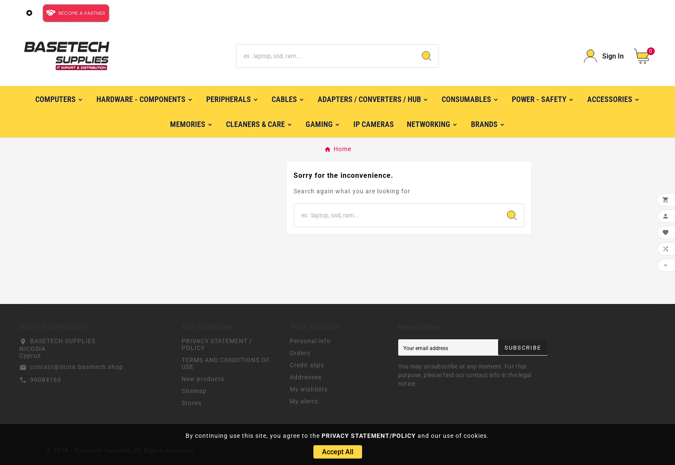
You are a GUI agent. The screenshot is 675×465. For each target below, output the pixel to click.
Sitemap (194, 391)
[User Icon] (604, 56)
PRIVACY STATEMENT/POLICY (369, 435)
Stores (191, 403)
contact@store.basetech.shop (76, 366)
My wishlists (309, 389)
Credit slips (307, 365)
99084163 (45, 379)
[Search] (326, 56)
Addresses (306, 377)
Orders (300, 353)
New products (203, 378)
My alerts (304, 401)
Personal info (310, 341)
